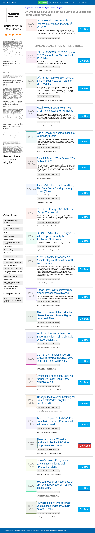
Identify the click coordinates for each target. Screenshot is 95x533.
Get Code (85, 445)
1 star (6, 34)
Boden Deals (8, 225)
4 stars (17, 34)
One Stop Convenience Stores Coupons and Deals (52, 226)
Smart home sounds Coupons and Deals (49, 305)
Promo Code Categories (69, 2)
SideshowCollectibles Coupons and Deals (49, 326)
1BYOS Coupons (9, 259)
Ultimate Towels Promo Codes (13, 268)
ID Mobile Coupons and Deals (45, 70)
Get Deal (84, 29)
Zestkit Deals (8, 279)
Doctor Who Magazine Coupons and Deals (49, 411)
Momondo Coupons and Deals (46, 126)
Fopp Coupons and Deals (44, 202)
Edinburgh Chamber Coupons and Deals (49, 474)
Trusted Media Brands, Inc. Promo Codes (12, 282)
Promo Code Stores (55, 2)
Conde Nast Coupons (10, 276)
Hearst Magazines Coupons (12, 262)
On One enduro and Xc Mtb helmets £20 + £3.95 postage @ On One (12, 300)
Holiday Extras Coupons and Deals (47, 151)
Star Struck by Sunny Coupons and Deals (49, 390)
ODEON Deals (8, 239)
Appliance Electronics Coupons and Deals (49, 250)
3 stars (13, 34)
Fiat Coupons (8, 246)
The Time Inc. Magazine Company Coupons (11, 287)
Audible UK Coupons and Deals (46, 283)
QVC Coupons (8, 233)
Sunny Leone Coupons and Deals (47, 432)
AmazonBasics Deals (10, 265)
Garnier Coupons (9, 236)
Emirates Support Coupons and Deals (48, 495)
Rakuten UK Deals (9, 253)
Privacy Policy (34, 530)
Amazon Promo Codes (11, 256)
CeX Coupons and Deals (44, 178)
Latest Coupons (82, 2)
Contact (28, 530)
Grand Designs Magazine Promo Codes (11, 229)
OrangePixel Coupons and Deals (46, 368)
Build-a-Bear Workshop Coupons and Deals (50, 100)
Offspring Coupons (9, 250)
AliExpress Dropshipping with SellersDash (55, 530)
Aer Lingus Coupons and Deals (46, 517)
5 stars (20, 34)
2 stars (9, 34)
